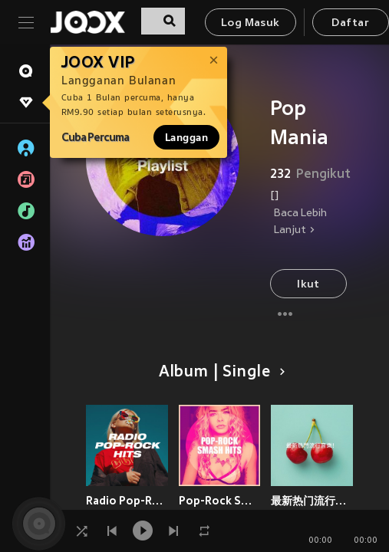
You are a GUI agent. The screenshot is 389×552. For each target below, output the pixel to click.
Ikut (308, 285)
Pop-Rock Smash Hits (220, 501)
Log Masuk (250, 23)
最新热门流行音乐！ (312, 501)
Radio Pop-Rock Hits (127, 501)
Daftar (349, 23)
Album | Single (219, 372)
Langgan (186, 137)
